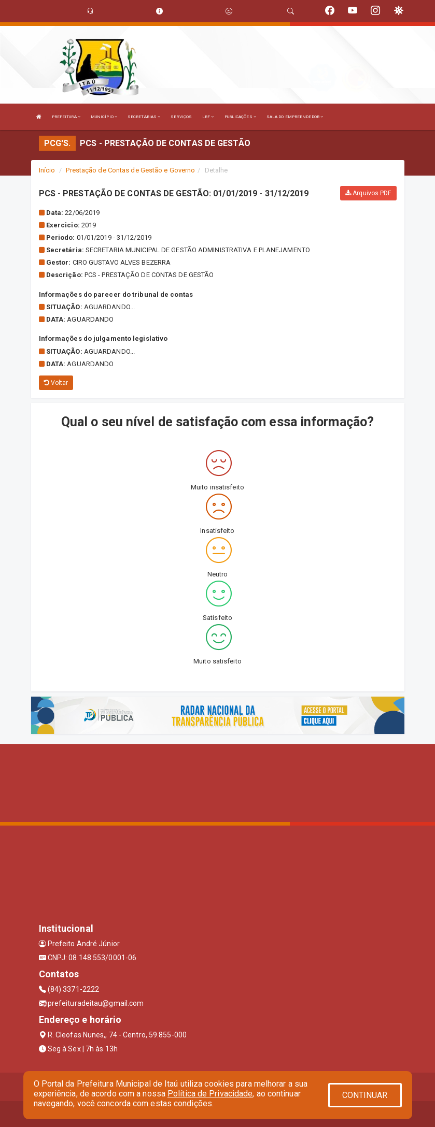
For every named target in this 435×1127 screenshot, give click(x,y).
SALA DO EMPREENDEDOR (294, 116)
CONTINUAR (365, 1095)
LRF (208, 116)
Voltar (56, 382)
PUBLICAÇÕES (240, 116)
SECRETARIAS (144, 116)
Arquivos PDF (368, 193)
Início (47, 170)
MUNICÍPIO (104, 116)
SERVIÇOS (181, 116)
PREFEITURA (66, 116)
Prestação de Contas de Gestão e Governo (130, 170)
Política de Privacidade (209, 1094)
